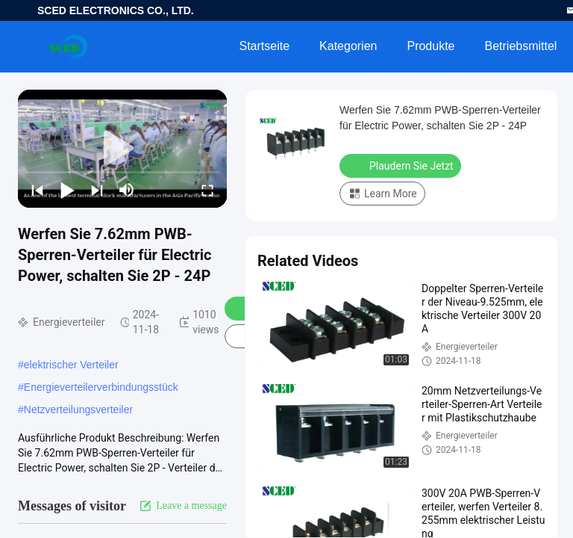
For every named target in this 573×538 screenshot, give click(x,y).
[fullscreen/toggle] (207, 190)
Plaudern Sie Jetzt (402, 165)
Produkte (430, 46)
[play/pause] (67, 190)
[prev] (37, 190)
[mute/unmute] (127, 190)
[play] (122, 148)
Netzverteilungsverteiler (78, 409)
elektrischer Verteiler (71, 365)
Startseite (264, 46)
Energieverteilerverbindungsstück (101, 387)
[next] (97, 190)
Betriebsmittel (521, 46)
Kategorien (348, 46)
